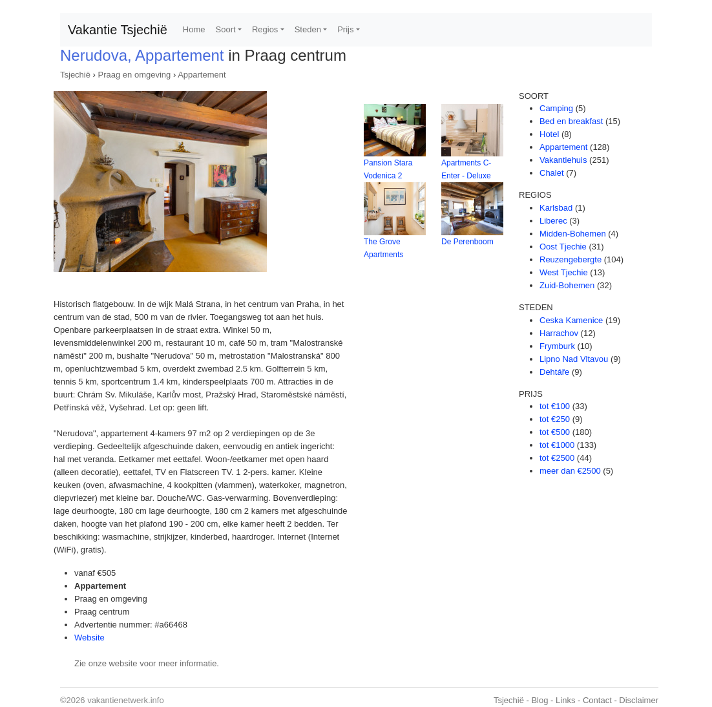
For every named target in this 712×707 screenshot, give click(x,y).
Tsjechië (75, 74)
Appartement (201, 74)
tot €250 (554, 419)
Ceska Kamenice (571, 320)
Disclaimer (638, 700)
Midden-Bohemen (572, 233)
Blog (539, 700)
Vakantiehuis (563, 160)
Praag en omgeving (134, 74)
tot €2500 (556, 458)
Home (194, 29)
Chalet (551, 173)
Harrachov (558, 333)
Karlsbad (555, 208)
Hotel (549, 134)
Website (89, 637)
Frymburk (557, 346)
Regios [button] (265, 29)
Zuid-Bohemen (566, 285)
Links (565, 700)
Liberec (553, 221)
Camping (556, 108)
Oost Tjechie (563, 246)
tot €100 (554, 406)
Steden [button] (308, 29)
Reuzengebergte (570, 259)
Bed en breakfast (571, 121)
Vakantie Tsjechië (117, 30)
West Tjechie (563, 272)
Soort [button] (226, 29)
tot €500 (554, 432)
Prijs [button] (345, 29)
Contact (597, 700)
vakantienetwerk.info (125, 700)
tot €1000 (556, 445)
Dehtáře (554, 372)
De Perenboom (467, 241)
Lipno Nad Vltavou (573, 359)
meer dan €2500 (570, 471)
